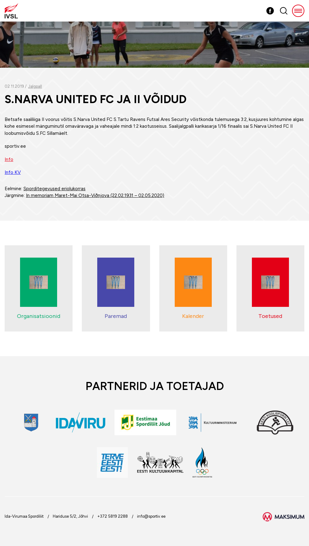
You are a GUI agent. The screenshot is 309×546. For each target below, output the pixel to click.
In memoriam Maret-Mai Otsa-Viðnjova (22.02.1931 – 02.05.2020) (95, 195)
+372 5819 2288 (112, 516)
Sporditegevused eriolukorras (54, 188)
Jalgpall (35, 86)
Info (9, 159)
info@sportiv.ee (151, 516)
